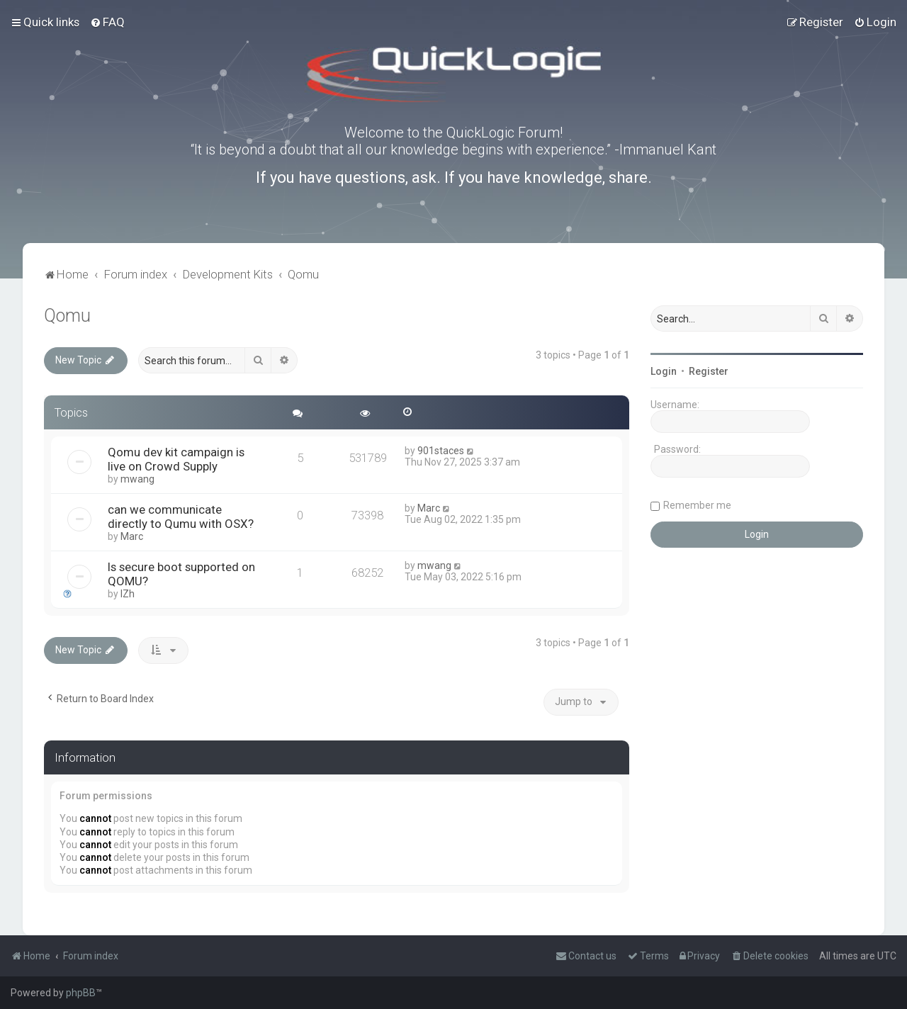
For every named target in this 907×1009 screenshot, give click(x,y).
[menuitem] (107, 22)
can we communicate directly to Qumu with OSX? (181, 516)
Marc (131, 536)
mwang (137, 479)
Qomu (67, 315)
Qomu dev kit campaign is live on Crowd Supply (176, 459)
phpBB (81, 992)
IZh (127, 593)
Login (663, 371)
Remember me (697, 505)
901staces (440, 450)
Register (708, 371)
